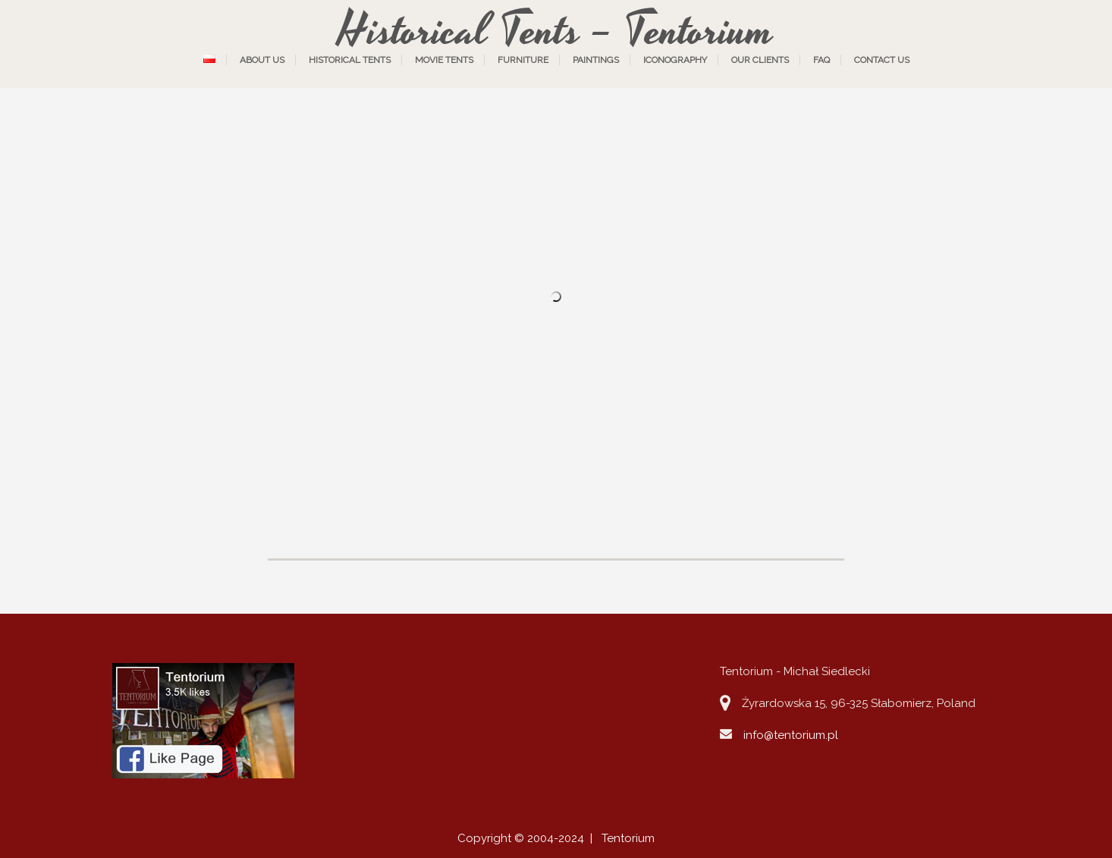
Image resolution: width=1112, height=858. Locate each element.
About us (262, 60)
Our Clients (760, 60)
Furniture (523, 60)
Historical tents (350, 60)
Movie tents (444, 60)
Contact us (881, 60)
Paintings (596, 60)
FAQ (821, 60)
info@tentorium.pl (790, 735)
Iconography (675, 60)
